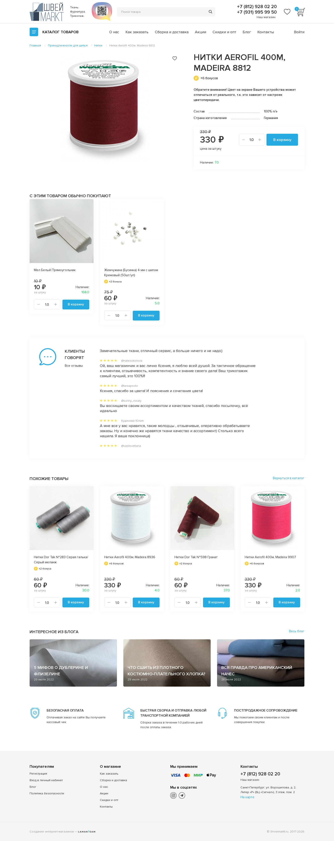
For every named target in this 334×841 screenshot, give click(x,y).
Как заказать (136, 32)
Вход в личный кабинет (46, 780)
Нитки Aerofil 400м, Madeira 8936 (129, 557)
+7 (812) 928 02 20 (256, 7)
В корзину (282, 139)
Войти (299, 32)
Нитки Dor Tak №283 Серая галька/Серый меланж (61, 559)
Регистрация (38, 773)
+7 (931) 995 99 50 (256, 12)
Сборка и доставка (172, 32)
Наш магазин (266, 17)
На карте (247, 797)
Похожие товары (49, 478)
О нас (114, 32)
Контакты (265, 32)
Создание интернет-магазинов (52, 831)
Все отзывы (74, 365)
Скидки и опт (224, 32)
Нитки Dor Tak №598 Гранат (196, 557)
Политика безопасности (47, 793)
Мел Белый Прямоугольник (55, 270)
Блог (247, 32)
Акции (200, 32)
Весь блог (296, 631)
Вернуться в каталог (288, 478)
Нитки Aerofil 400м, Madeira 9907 (270, 557)
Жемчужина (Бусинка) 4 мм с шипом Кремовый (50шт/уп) (131, 272)
